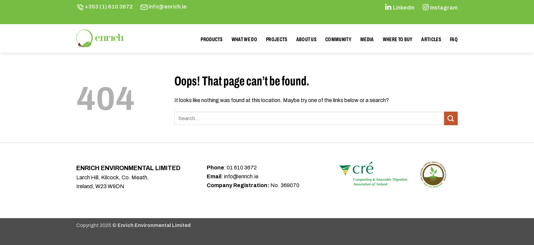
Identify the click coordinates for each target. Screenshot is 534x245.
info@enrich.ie (167, 7)
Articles (431, 39)
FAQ (454, 39)
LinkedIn (403, 8)
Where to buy (398, 39)
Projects (276, 39)
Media (367, 39)
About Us (306, 39)
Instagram (444, 8)
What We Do (244, 39)
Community (338, 39)
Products (212, 39)
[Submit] (451, 118)
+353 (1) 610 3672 (109, 7)
